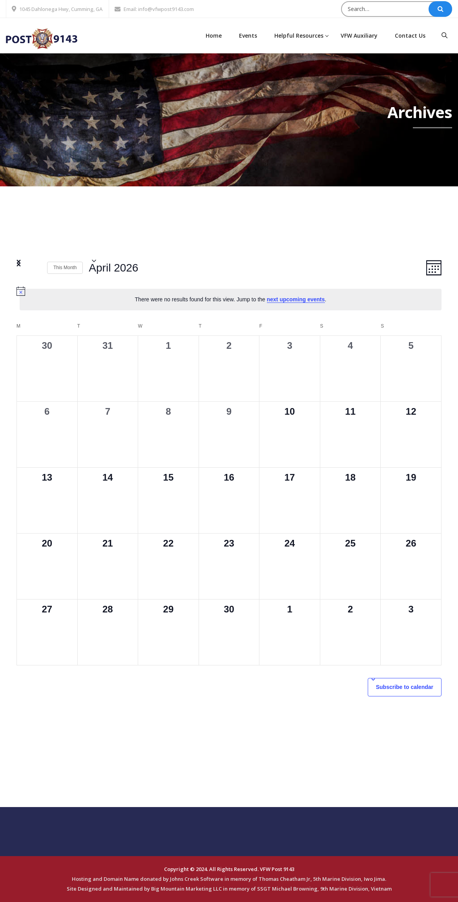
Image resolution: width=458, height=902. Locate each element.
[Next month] (36, 268)
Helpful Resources (298, 35)
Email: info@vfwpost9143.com (159, 9)
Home (214, 35)
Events (248, 35)
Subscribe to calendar (404, 687)
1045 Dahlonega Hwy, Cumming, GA (60, 9)
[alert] (231, 299)
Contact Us (410, 35)
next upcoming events (296, 299)
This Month (65, 267)
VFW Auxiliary (359, 35)
